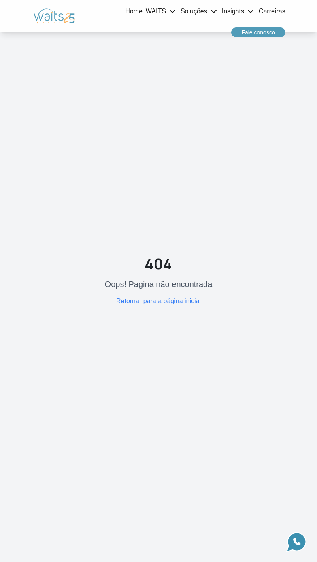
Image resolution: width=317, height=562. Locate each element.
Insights (233, 11)
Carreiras (272, 11)
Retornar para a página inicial (158, 301)
